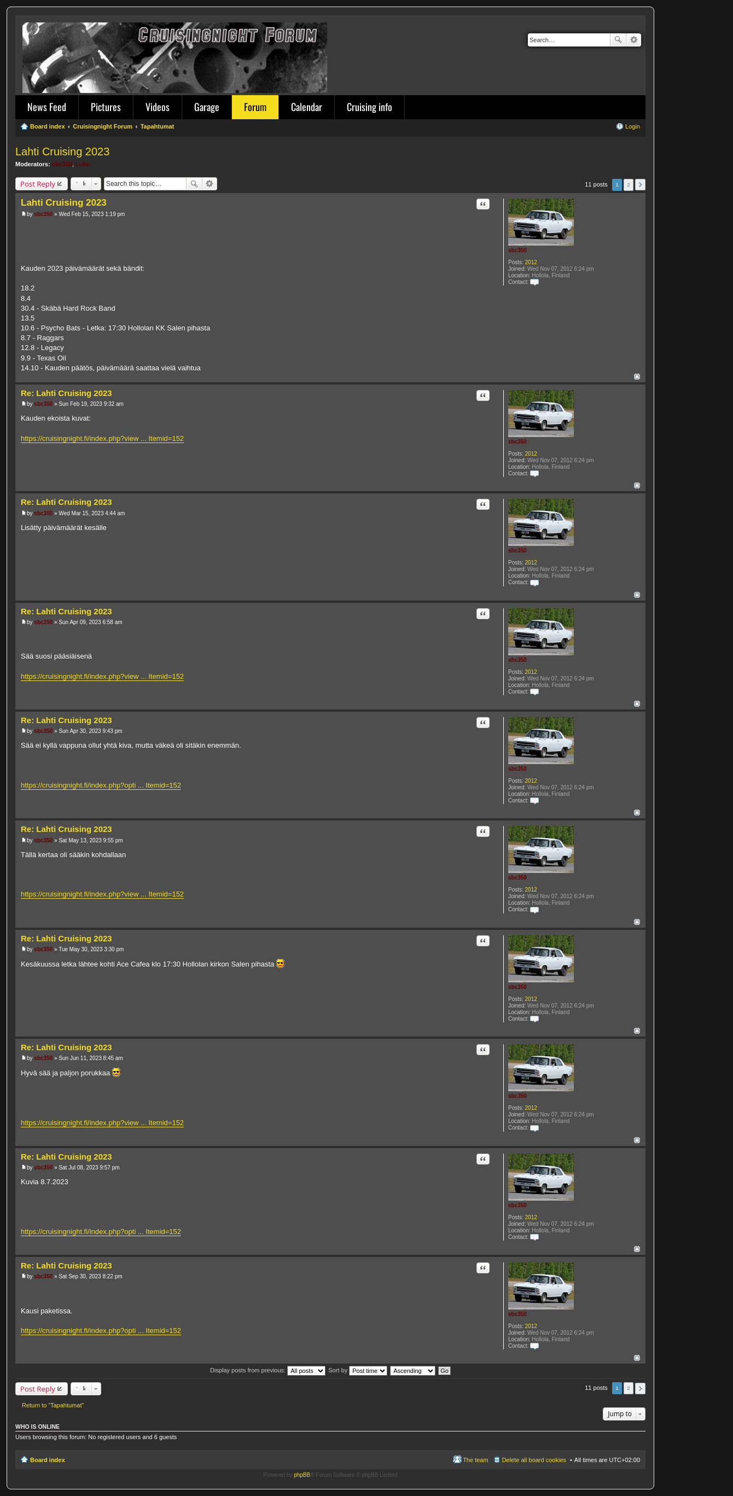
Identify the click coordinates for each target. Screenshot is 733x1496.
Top (637, 377)
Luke (82, 164)
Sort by (357, 1370)
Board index (47, 1460)
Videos (158, 107)
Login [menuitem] (632, 126)
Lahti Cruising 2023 (62, 151)
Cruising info (369, 107)
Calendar (306, 107)
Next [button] (640, 184)
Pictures (106, 107)
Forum (255, 107)
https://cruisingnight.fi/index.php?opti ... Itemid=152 (101, 785)
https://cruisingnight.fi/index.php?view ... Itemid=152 (102, 438)
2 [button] (628, 185)
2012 (531, 262)
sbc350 (62, 164)
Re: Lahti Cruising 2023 (66, 393)
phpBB (302, 1475)
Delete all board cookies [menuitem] (534, 1460)
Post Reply (37, 184)
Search (618, 39)
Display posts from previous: (267, 1370)
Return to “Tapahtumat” (53, 1405)
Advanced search (633, 39)
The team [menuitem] (475, 1460)
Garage (206, 107)
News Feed (46, 107)
